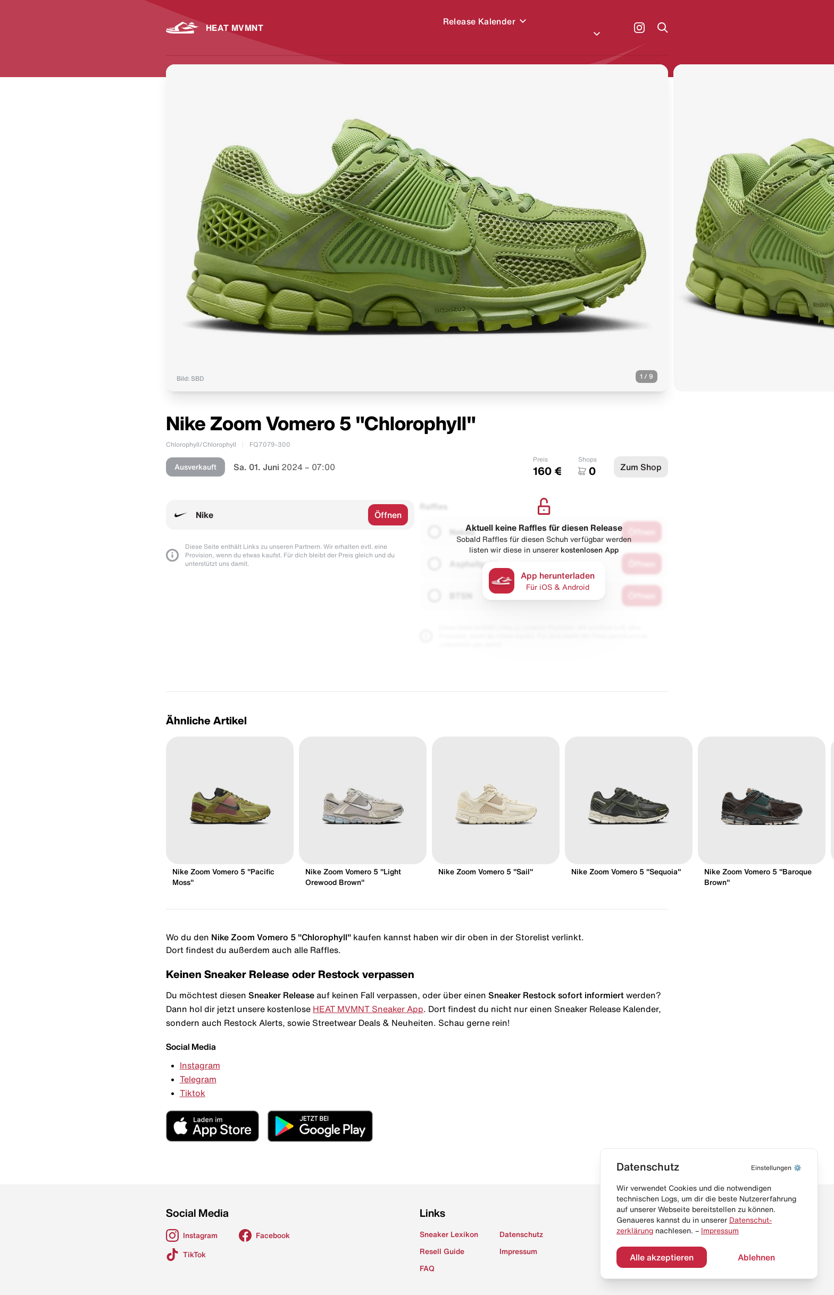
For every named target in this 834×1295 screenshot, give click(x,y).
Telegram (198, 1066)
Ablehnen (756, 1257)
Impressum (720, 1230)
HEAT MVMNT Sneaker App (368, 996)
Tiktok (192, 1080)
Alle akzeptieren (662, 1257)
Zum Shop (641, 454)
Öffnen (388, 502)
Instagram (200, 1052)
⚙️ (776, 1167)
